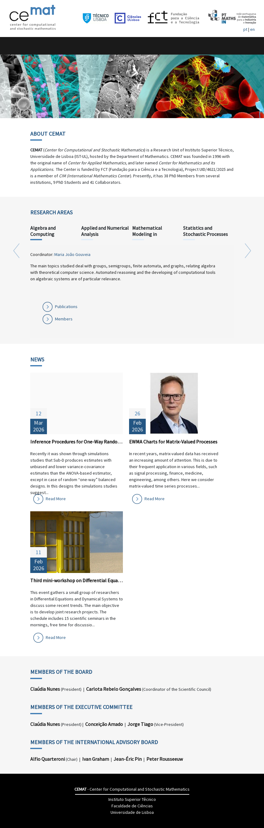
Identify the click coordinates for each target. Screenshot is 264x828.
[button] (16, 290)
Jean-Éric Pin (128, 759)
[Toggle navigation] (11, 45)
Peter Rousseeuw (164, 759)
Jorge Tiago (140, 724)
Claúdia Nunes (45, 689)
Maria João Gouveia (72, 254)
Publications (66, 306)
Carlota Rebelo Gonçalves (113, 689)
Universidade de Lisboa (132, 812)
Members (64, 319)
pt (245, 29)
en (252, 29)
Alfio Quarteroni (47, 759)
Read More (56, 498)
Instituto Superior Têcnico (132, 799)
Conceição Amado (104, 724)
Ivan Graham (95, 759)
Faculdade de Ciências (132, 806)
